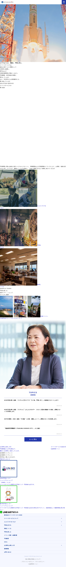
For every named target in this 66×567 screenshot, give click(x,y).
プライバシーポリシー (28, 561)
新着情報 (6, 548)
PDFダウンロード (5, 459)
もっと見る (33, 439)
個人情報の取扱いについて (33, 559)
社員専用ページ (33, 564)
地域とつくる (7, 528)
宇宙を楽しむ (7, 531)
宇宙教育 (6, 538)
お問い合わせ (7, 552)
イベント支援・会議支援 (10, 535)
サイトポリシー (39, 561)
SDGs (5, 542)
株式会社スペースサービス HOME (13, 515)
